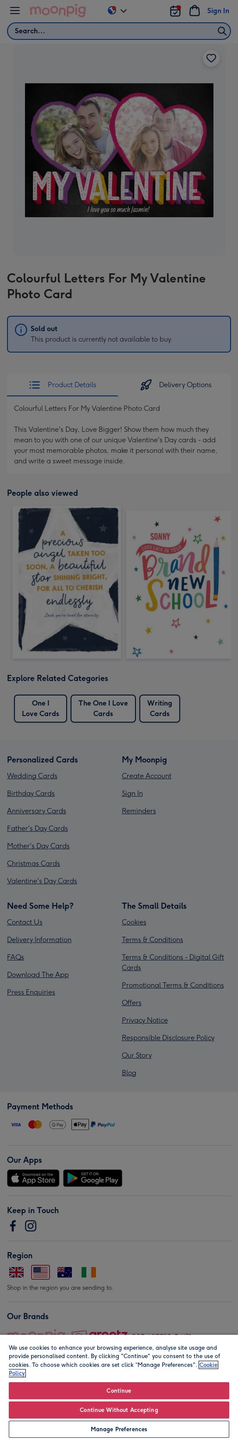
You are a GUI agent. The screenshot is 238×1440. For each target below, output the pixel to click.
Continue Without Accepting (119, 1410)
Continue (119, 1390)
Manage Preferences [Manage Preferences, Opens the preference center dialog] (119, 1429)
